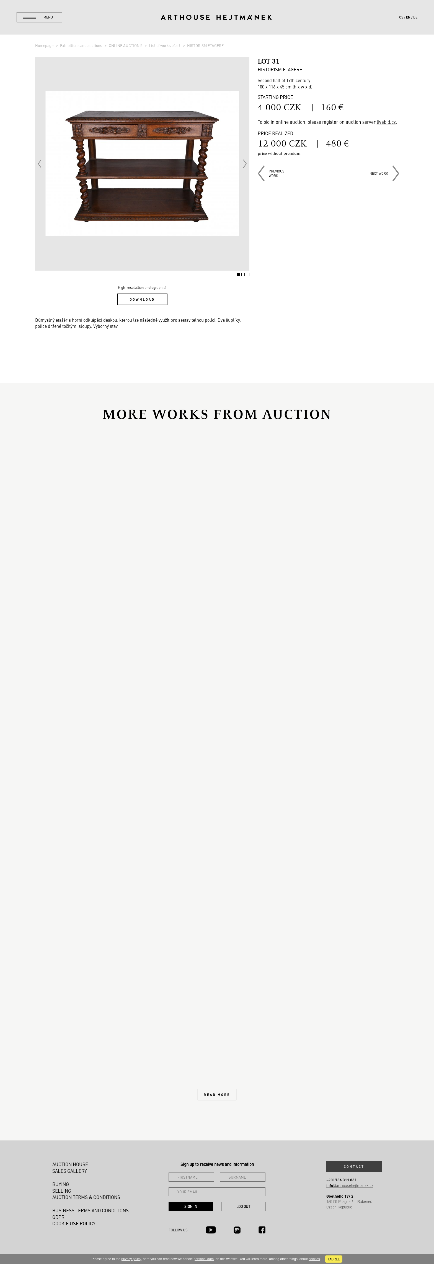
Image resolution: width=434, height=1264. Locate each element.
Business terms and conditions (90, 1210)
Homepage (44, 45)
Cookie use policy (73, 1223)
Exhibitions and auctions (81, 45)
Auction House (70, 1164)
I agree (334, 1259)
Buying (60, 1184)
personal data (204, 1259)
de (415, 17)
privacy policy (131, 1259)
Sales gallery (69, 1171)
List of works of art (165, 45)
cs (401, 17)
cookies (314, 1259)
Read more (217, 1094)
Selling (61, 1190)
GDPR (58, 1217)
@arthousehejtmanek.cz (349, 1185)
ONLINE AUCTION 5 (126, 45)
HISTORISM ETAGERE (205, 45)
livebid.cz (386, 122)
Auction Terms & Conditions (86, 1197)
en (408, 17)
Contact (354, 1166)
